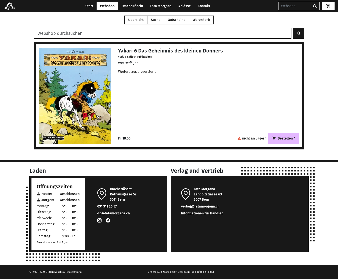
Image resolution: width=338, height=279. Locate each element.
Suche (155, 20)
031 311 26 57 (107, 206)
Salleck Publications (139, 56)
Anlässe (184, 6)
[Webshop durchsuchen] (162, 33)
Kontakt (204, 6)
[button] (252, 138)
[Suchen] (294, 6)
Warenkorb (201, 20)
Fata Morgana (161, 6)
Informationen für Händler (202, 213)
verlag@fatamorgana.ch (200, 206)
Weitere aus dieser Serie (137, 72)
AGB (159, 271)
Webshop (107, 6)
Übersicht (136, 20)
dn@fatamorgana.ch (113, 213)
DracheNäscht (132, 6)
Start (89, 6)
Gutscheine (176, 20)
